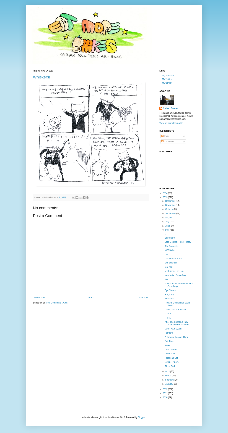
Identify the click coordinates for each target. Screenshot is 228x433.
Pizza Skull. (170, 366)
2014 (165, 193)
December (170, 201)
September (170, 213)
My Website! (168, 75)
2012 (165, 389)
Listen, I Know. (172, 362)
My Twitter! (167, 79)
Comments (167, 141)
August (169, 217)
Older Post (143, 297)
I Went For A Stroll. (174, 258)
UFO (167, 254)
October (169, 209)
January (169, 384)
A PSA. (168, 313)
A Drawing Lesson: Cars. (176, 337)
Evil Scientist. (171, 263)
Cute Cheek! (171, 349)
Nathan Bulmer (170, 108)
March (168, 375)
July (167, 221)
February (169, 380)
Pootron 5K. (170, 353)
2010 (165, 397)
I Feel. (168, 318)
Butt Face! (170, 341)
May (167, 230)
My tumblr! (167, 83)
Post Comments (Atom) (57, 303)
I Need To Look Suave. (175, 309)
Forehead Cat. (171, 358)
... (166, 234)
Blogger (141, 417)
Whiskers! (41, 77)
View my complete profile (171, 123)
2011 (165, 393)
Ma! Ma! (168, 267)
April (167, 371)
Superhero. (170, 238)
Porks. (168, 345)
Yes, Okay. (170, 294)
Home (91, 297)
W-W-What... (171, 250)
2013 (165, 197)
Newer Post (39, 297)
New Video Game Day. (175, 275)
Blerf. (167, 279)
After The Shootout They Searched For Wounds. (177, 323)
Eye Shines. (170, 290)
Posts (165, 136)
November (170, 205)
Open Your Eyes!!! (173, 329)
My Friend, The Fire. (174, 271)
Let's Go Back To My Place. (178, 242)
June (167, 226)
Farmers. (169, 333)
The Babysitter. (172, 246)
